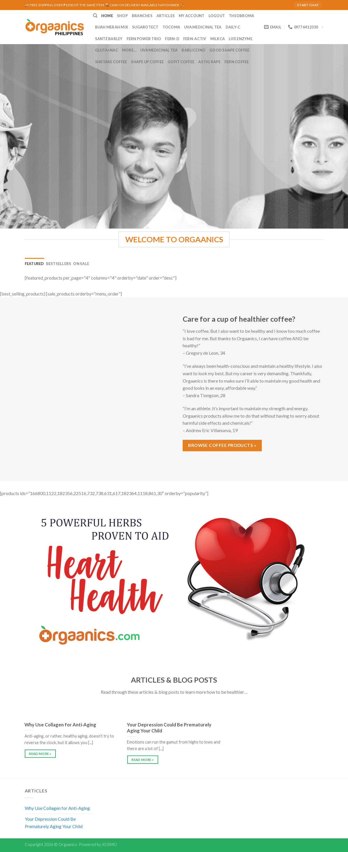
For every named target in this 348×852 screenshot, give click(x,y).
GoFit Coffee (181, 61)
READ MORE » (40, 753)
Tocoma (171, 27)
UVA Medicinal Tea (202, 27)
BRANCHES (142, 15)
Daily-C (233, 27)
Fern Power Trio (144, 38)
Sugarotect (145, 27)
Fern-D (172, 38)
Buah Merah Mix (111, 27)
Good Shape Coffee (229, 50)
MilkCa (217, 38)
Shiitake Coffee (111, 61)
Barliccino (193, 50)
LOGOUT (217, 15)
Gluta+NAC (106, 50)
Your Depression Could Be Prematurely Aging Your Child (54, 822)
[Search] (95, 15)
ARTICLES (166, 15)
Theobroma (241, 15)
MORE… (129, 50)
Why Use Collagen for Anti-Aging (57, 808)
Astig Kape (209, 61)
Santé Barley (109, 38)
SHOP (122, 15)
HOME (107, 15)
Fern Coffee (237, 61)
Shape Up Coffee (147, 61)
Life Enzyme (240, 38)
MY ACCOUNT (192, 15)
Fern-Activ (194, 38)
